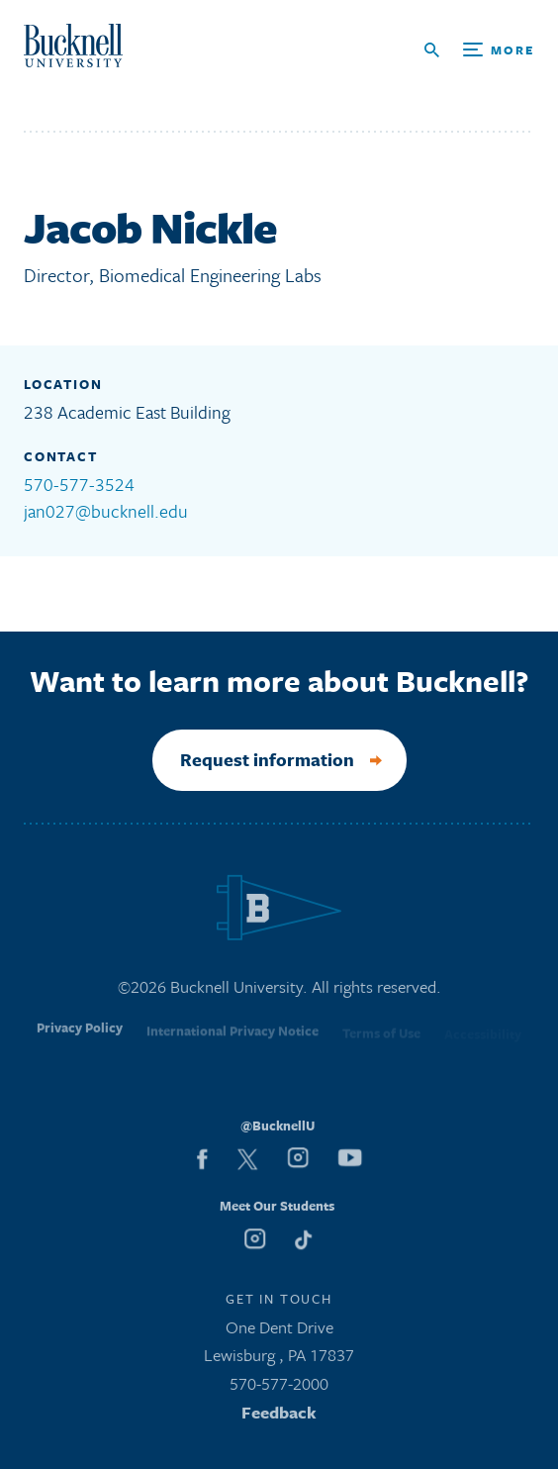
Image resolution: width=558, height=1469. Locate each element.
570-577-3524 (79, 484)
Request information (267, 759)
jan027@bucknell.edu (106, 511)
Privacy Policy (80, 1036)
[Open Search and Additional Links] (479, 50)
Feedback (279, 1416)
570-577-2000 (279, 1387)
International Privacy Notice (232, 1037)
